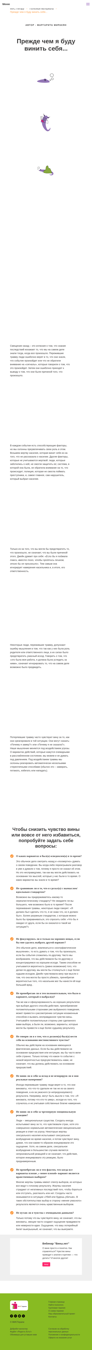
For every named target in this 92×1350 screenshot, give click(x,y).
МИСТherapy (17, 8)
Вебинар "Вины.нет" (55, 1243)
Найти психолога (55, 1305)
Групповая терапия (56, 1308)
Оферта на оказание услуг (60, 1338)
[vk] (15, 1315)
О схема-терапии (56, 1311)
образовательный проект (64, 1314)
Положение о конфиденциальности (64, 1335)
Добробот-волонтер (19, 1329)
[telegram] (11, 1315)
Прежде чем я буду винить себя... (28, 12)
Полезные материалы (41, 8)
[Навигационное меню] (88, 4)
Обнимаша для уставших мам (23, 1335)
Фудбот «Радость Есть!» (21, 1332)
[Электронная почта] (19, 1315)
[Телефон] (23, 1315)
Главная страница (56, 1302)
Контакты (52, 1317)
